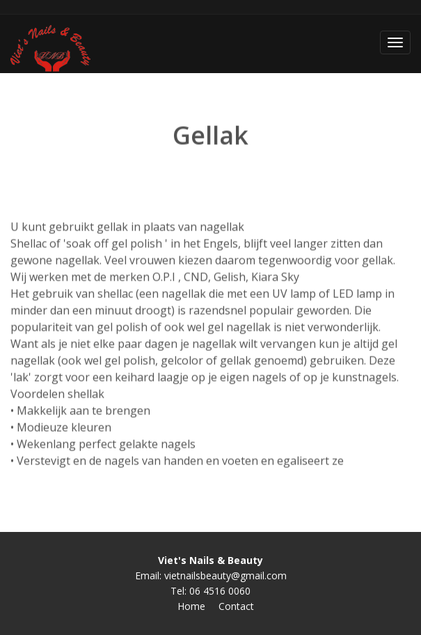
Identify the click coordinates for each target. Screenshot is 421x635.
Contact (236, 606)
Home (191, 606)
